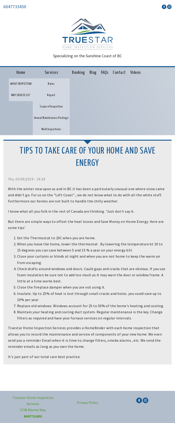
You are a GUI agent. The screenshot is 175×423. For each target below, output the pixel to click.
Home (20, 72)
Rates (51, 83)
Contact (119, 72)
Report (51, 95)
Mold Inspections (51, 129)
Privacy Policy (87, 402)
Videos (135, 72)
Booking (78, 72)
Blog (93, 72)
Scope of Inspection (51, 106)
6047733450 (14, 6)
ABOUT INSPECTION (21, 83)
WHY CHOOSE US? (21, 95)
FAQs (104, 72)
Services (51, 72)
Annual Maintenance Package (51, 118)
